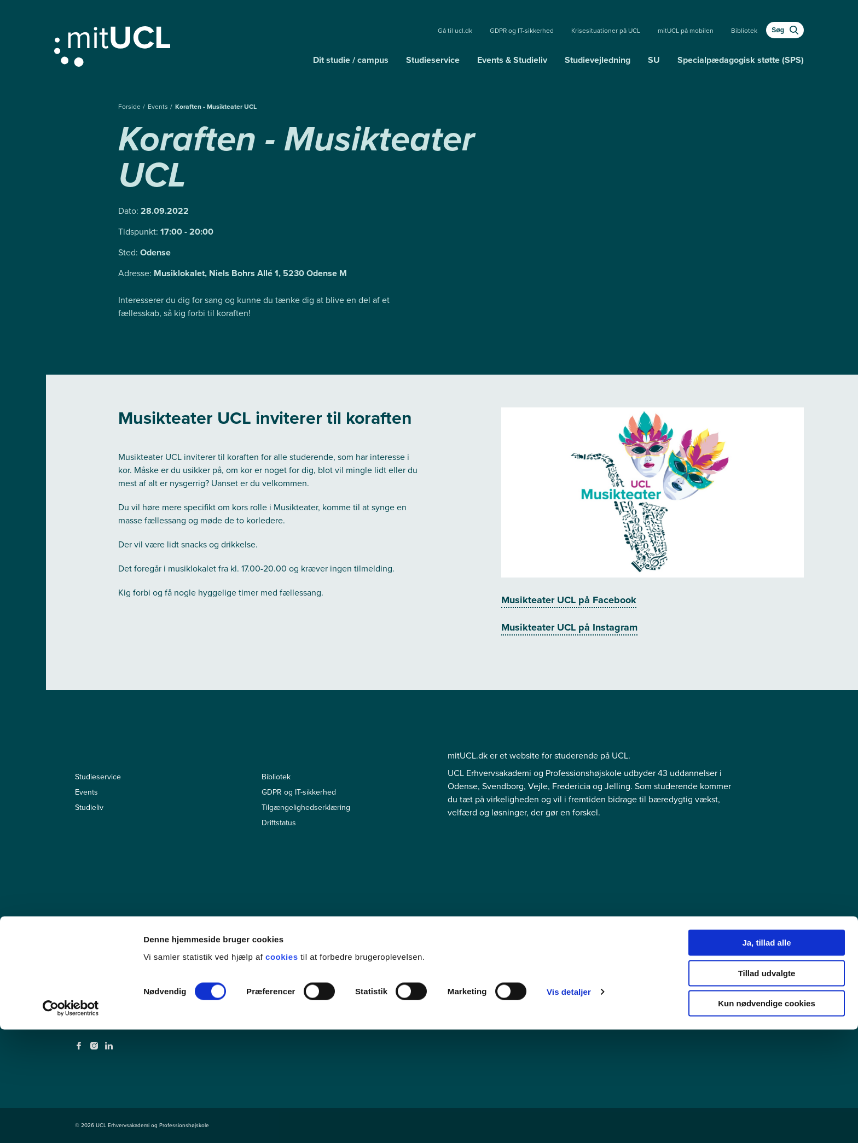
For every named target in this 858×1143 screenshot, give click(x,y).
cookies (282, 1069)
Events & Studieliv (512, 60)
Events (159, 107)
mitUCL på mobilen (686, 31)
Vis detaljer (569, 1105)
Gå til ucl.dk (455, 31)
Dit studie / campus (351, 60)
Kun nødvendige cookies (766, 1116)
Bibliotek (744, 31)
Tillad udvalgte (767, 1086)
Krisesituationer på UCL (605, 31)
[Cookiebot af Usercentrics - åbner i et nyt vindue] (71, 1121)
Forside (130, 107)
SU (654, 60)
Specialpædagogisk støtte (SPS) (740, 60)
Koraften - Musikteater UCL (216, 107)
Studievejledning (597, 60)
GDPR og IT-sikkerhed (522, 31)
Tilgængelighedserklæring (306, 807)
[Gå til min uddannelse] (179, 44)
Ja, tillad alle (766, 1055)
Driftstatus (279, 823)
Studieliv (89, 807)
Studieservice (433, 60)
